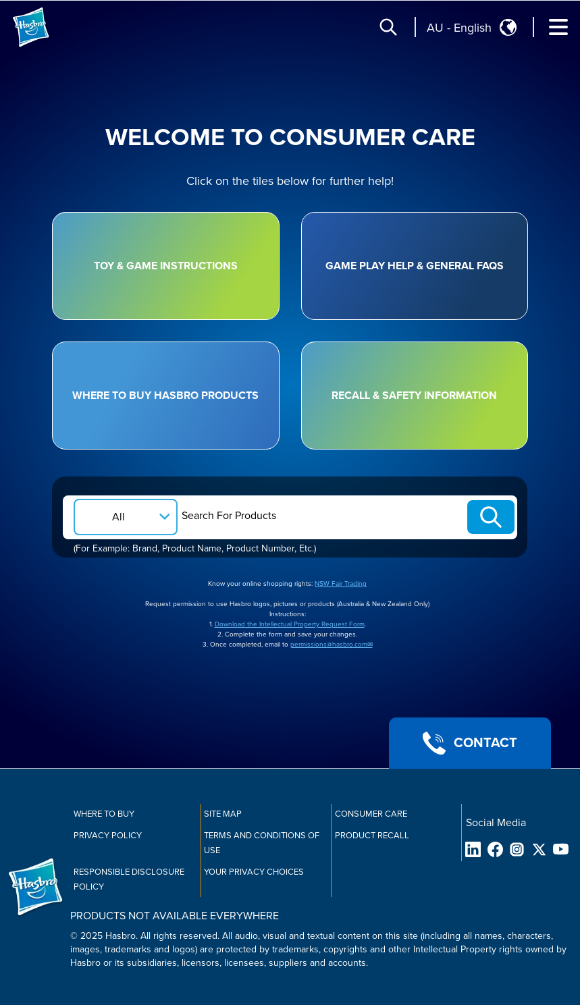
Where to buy (104, 814)
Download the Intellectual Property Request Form (290, 624)
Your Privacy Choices (254, 872)
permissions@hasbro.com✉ (331, 645)
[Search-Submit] (491, 517)
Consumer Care (371, 814)
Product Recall (372, 835)
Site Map (223, 814)
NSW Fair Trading (341, 584)
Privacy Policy (108, 835)
